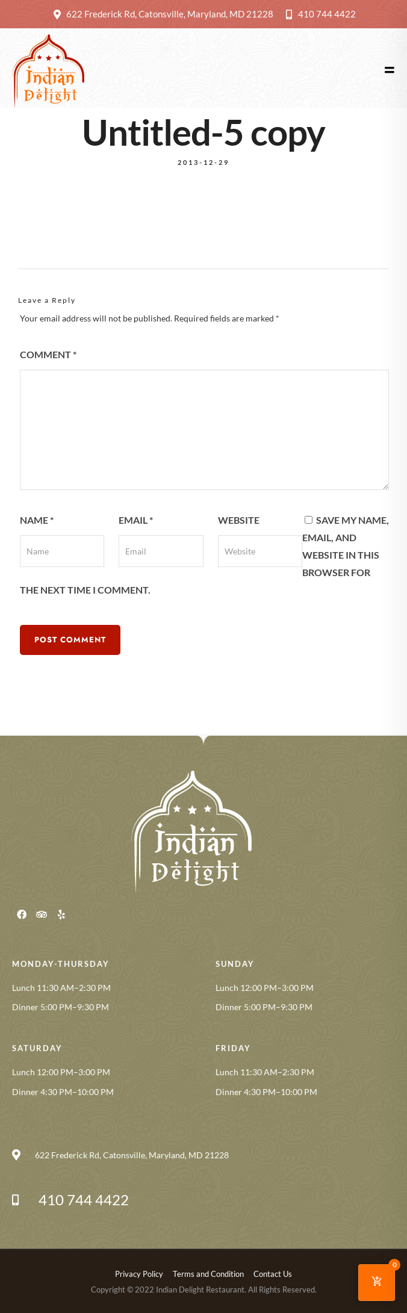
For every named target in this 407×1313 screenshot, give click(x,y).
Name (37, 520)
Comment (48, 354)
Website (238, 520)
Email (136, 520)
